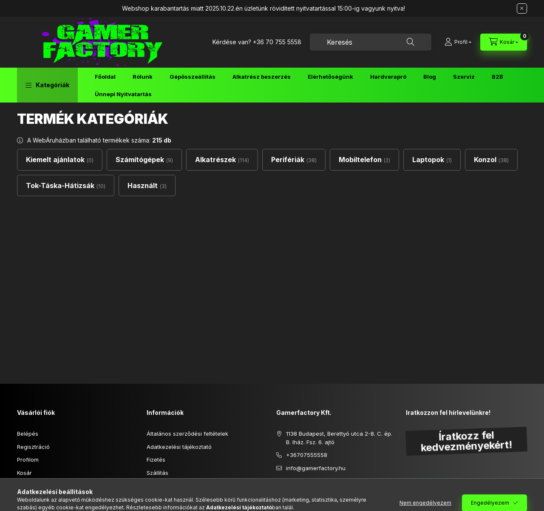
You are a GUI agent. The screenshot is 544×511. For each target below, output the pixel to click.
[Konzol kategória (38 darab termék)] (491, 159)
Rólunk (143, 76)
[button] (47, 85)
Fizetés (156, 459)
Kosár (24, 472)
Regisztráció (33, 446)
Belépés (27, 433)
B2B (497, 76)
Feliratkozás (430, 488)
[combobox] (370, 42)
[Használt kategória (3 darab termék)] (147, 185)
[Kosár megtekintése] (503, 42)
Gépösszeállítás (192, 76)
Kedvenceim (33, 485)
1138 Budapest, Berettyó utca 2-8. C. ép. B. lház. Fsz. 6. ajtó (339, 437)
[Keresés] (410, 42)
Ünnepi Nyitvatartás (123, 94)
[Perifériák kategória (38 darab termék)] (294, 159)
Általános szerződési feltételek (187, 433)
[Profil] (458, 42)
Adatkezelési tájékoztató (179, 446)
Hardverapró (388, 76)
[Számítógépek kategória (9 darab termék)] (144, 159)
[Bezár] (522, 8)
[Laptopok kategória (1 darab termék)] (432, 159)
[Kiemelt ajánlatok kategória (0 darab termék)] (59, 159)
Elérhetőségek (165, 485)
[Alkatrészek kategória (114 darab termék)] (222, 159)
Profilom (28, 459)
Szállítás (157, 472)
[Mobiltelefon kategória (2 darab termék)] (364, 159)
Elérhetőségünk (330, 76)
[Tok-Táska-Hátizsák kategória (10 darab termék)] (65, 185)
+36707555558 (306, 454)
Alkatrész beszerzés (261, 76)
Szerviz (464, 76)
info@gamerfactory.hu (316, 468)
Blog (429, 76)
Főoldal (105, 76)
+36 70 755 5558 (277, 42)
